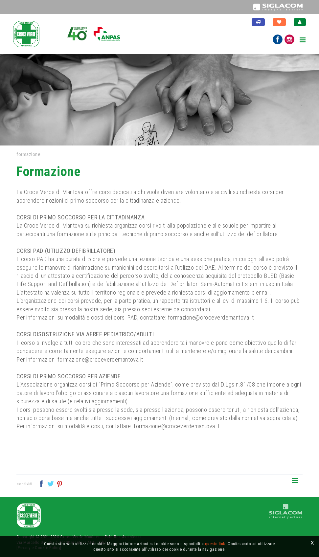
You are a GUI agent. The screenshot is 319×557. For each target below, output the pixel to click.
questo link (215, 543)
